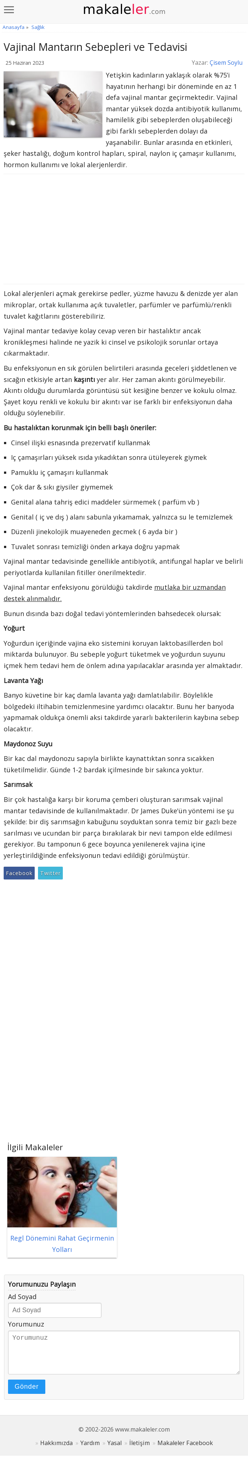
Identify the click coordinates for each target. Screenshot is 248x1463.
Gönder (27, 1394)
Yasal (114, 1450)
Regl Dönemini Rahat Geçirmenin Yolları (62, 1237)
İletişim (139, 1450)
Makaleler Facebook (185, 1450)
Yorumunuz (26, 1324)
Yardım (90, 1450)
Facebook (19, 873)
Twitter (50, 873)
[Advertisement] (124, 229)
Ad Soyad (22, 1296)
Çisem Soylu (226, 63)
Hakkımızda (56, 1450)
